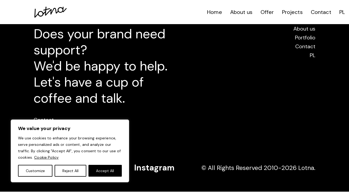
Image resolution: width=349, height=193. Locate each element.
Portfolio (305, 37)
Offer (267, 12)
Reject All (70, 170)
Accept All (105, 170)
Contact (321, 12)
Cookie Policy (46, 157)
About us (241, 12)
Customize (35, 170)
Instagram (154, 167)
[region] (70, 151)
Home (214, 12)
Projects (292, 12)
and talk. (100, 98)
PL (342, 12)
